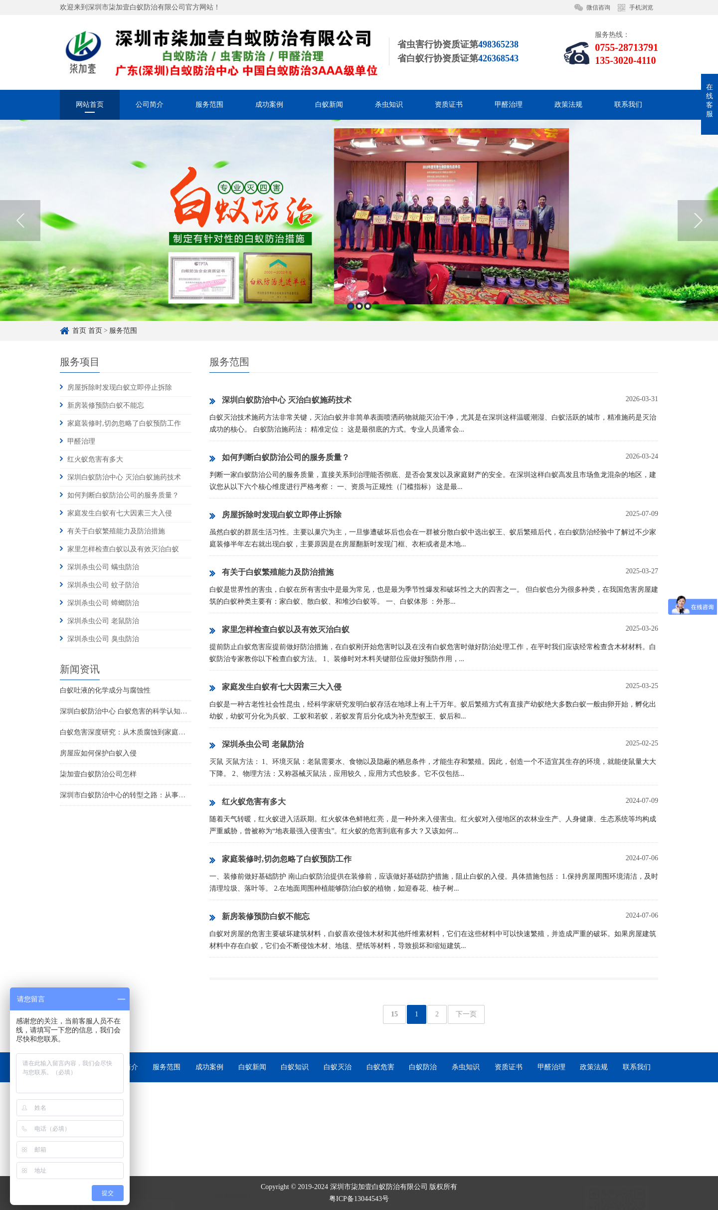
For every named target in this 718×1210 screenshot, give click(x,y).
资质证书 (449, 104)
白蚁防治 (423, 1067)
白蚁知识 (295, 1067)
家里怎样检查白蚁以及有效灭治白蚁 (123, 549)
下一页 (466, 1014)
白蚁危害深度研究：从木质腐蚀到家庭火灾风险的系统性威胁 (154, 732)
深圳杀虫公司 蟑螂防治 (103, 603)
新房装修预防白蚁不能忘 (105, 405)
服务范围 (209, 104)
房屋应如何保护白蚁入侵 (98, 753)
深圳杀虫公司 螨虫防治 (103, 567)
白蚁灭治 (338, 1067)
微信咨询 (598, 7)
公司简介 (150, 104)
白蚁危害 (380, 1067)
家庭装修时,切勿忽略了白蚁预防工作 (124, 423)
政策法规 (568, 104)
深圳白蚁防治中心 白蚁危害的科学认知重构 (127, 711)
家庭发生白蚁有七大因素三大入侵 (119, 513)
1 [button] (351, 375)
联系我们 (628, 104)
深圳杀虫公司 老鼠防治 (103, 621)
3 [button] (367, 375)
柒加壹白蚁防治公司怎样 (98, 774)
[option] (359, 289)
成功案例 (269, 104)
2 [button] (359, 375)
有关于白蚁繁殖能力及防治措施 (116, 531)
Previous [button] (20, 288)
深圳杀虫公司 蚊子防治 (103, 585)
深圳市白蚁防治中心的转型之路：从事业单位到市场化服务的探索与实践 (171, 795)
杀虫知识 (389, 104)
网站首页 (90, 104)
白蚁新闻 (329, 104)
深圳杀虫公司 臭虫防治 (103, 639)
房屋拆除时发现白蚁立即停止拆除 (119, 387)
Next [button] (698, 288)
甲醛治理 (509, 104)
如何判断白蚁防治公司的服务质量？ (123, 495)
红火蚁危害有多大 (95, 459)
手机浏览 (641, 7)
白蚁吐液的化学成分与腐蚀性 (105, 690)
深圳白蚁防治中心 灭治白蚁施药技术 (124, 477)
